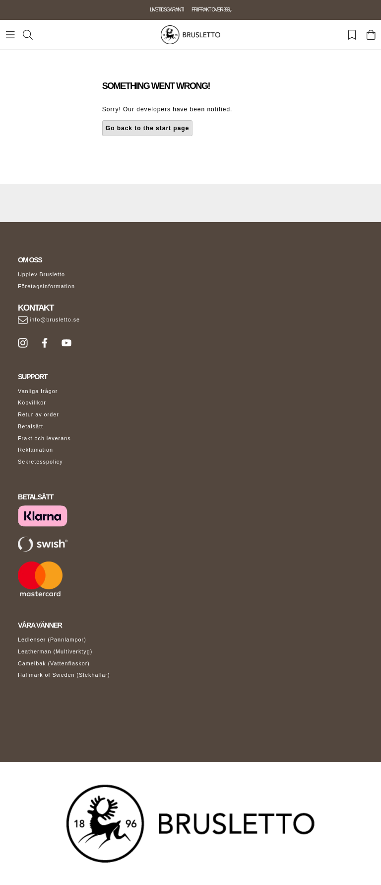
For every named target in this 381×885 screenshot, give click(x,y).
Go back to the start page (148, 128)
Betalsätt (30, 426)
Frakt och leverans (44, 438)
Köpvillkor (32, 402)
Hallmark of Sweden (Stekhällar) (64, 675)
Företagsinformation (46, 286)
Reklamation (35, 450)
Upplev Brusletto (41, 274)
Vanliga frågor (38, 391)
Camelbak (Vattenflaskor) (54, 663)
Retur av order (38, 414)
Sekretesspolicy (40, 462)
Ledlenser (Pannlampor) (52, 640)
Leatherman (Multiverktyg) (55, 651)
